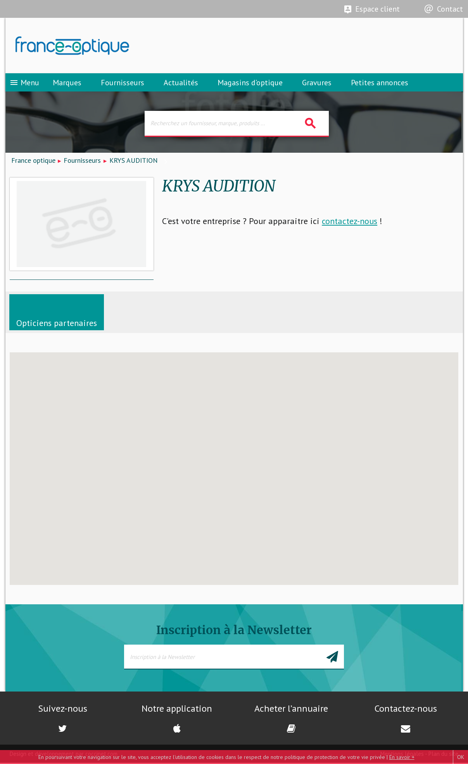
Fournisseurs (122, 83)
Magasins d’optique (250, 83)
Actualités (181, 83)
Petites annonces (379, 83)
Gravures (317, 83)
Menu (24, 83)
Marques (67, 83)
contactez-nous (349, 222)
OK (460, 757)
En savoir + (401, 757)
